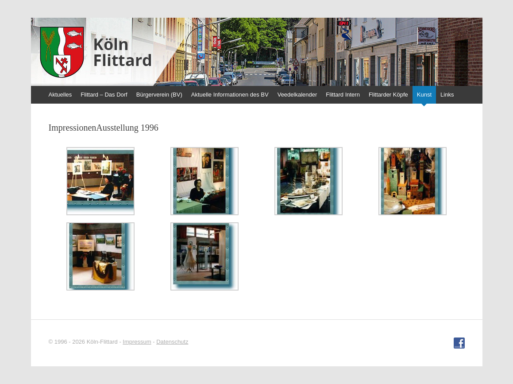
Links (447, 94)
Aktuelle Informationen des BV (230, 94)
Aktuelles (60, 94)
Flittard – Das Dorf (104, 94)
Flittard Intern (343, 94)
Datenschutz (172, 341)
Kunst (424, 94)
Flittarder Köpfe (388, 94)
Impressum (137, 341)
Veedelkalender (297, 94)
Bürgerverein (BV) (159, 94)
